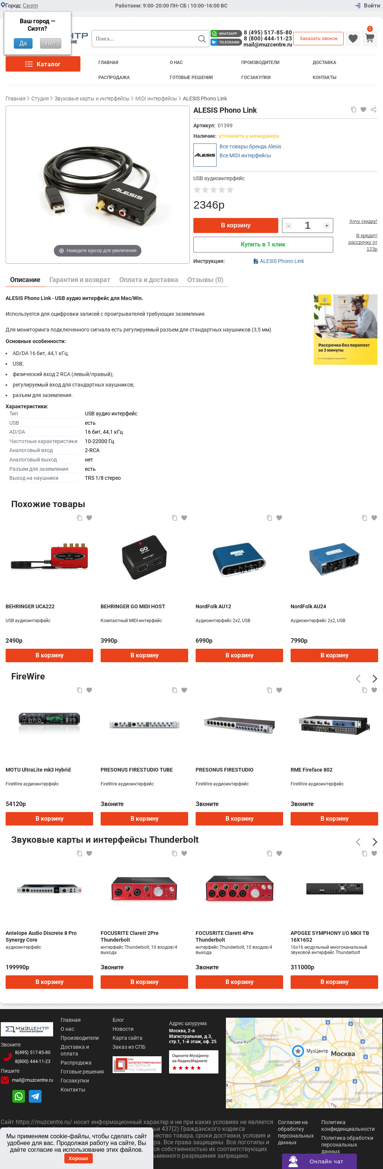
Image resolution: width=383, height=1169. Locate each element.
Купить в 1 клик (263, 244)
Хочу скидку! (363, 221)
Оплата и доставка (148, 280)
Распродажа (114, 77)
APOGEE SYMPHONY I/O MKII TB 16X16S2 (330, 936)
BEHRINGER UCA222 (30, 606)
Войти (372, 6)
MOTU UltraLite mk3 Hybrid (38, 770)
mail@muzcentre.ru (267, 44)
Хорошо (78, 1158)
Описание (25, 280)
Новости (121, 1029)
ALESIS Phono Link (278, 261)
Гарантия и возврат (79, 280)
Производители (260, 62)
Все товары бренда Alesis (250, 146)
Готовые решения (191, 77)
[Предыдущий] (358, 679)
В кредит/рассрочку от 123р (363, 242)
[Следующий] (375, 679)
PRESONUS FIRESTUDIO (225, 770)
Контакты (324, 77)
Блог (117, 1020)
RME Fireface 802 (312, 770)
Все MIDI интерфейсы (245, 155)
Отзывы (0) (205, 280)
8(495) (31, 1052)
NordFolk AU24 (308, 606)
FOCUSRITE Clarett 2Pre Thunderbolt (130, 936)
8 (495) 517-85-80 (268, 32)
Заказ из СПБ (127, 1047)
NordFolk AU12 (213, 606)
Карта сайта (126, 1038)
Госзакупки (255, 77)
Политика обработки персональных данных (347, 1144)
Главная (108, 62)
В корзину (236, 225)
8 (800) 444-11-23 (268, 38)
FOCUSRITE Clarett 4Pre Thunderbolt (225, 936)
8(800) (31, 1061)
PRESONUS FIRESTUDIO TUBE (137, 770)
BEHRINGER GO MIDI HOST (133, 606)
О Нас (176, 62)
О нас (66, 1029)
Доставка (324, 62)
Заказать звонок (319, 38)
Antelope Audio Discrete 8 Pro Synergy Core (41, 936)
